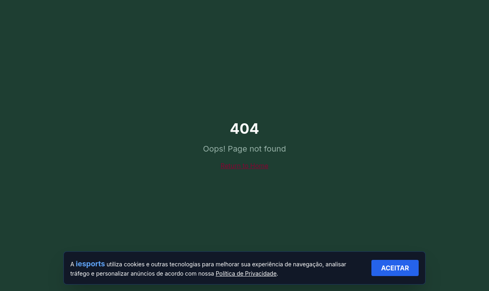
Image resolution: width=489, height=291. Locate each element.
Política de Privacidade (246, 273)
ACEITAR (395, 268)
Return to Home (244, 166)
